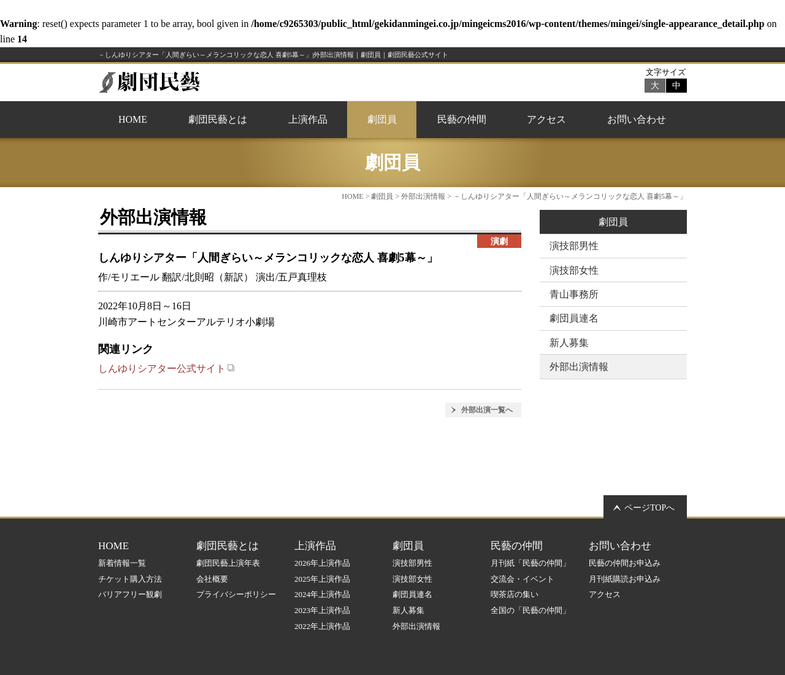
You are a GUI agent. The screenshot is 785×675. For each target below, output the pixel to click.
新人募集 (569, 343)
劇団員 (382, 119)
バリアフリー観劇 (130, 594)
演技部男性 (574, 246)
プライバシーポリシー (236, 594)
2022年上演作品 (322, 626)
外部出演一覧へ (487, 410)
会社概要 (212, 579)
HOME (132, 119)
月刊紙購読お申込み (625, 579)
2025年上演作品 (322, 579)
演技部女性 (574, 270)
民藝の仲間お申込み (625, 563)
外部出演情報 (423, 196)
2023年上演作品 (322, 610)
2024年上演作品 (322, 594)
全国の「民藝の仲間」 (530, 610)
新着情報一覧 (122, 563)
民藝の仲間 (461, 119)
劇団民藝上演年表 (228, 563)
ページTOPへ (649, 507)
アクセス (546, 119)
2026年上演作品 (322, 563)
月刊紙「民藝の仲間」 (530, 563)
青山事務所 (574, 294)
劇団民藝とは (217, 119)
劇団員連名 (574, 318)
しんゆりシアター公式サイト (166, 368)
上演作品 (307, 119)
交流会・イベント (522, 579)
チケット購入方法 (130, 579)
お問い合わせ (636, 119)
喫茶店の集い (514, 594)
